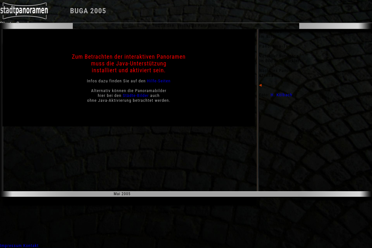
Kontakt (31, 245)
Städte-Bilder (136, 95)
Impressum (11, 245)
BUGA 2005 (88, 10)
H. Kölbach (281, 94)
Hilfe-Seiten (159, 80)
